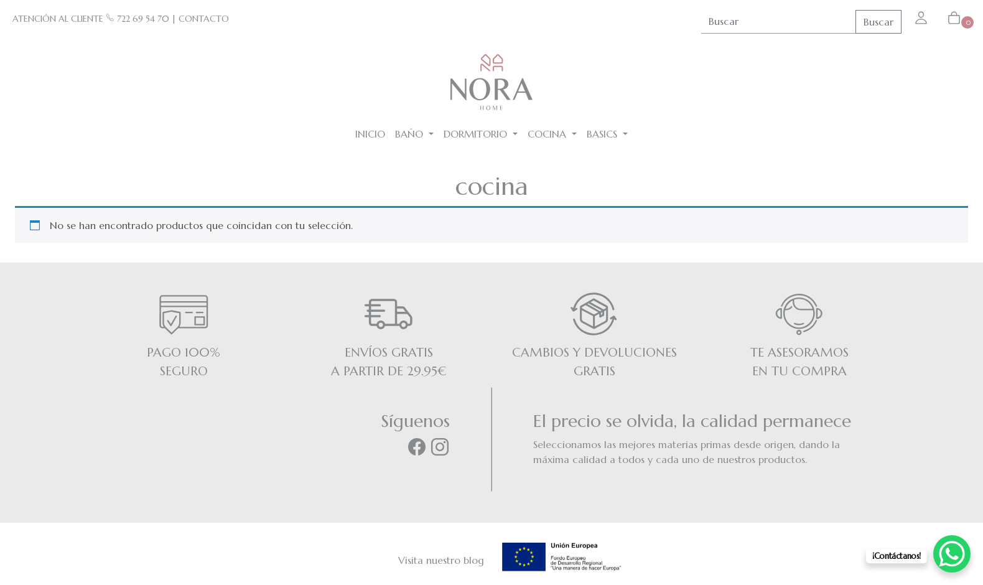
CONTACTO (204, 18)
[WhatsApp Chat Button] (952, 554)
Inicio (370, 134)
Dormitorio (477, 134)
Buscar (878, 22)
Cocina (548, 134)
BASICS (603, 134)
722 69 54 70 (137, 18)
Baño (410, 134)
